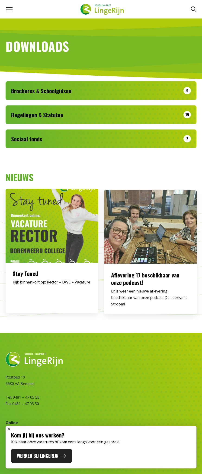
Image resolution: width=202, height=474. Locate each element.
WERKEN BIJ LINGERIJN (41, 455)
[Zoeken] (193, 9)
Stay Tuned (25, 276)
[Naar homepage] (102, 9)
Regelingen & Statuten (37, 115)
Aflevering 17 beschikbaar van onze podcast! (145, 284)
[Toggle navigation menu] (9, 9)
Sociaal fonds (26, 139)
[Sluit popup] (9, 429)
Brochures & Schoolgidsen (41, 90)
